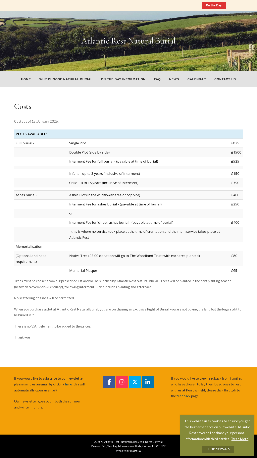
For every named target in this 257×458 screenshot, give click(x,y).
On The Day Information (181, 5)
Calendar (197, 79)
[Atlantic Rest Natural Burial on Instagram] (122, 382)
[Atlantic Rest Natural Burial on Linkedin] (148, 382)
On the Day (214, 5)
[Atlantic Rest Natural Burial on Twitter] (135, 382)
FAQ (157, 79)
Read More (240, 439)
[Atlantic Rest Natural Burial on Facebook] (109, 382)
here (68, 384)
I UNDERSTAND (218, 449)
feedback (183, 396)
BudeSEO (135, 450)
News (174, 79)
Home (26, 79)
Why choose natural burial (66, 79)
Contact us (225, 79)
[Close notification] (250, 5)
